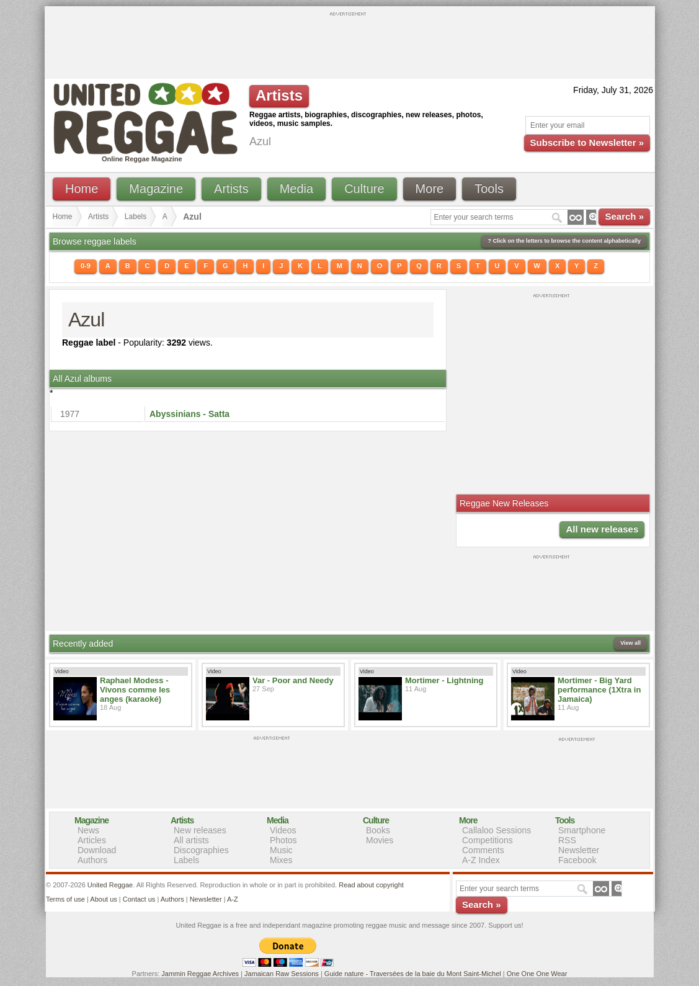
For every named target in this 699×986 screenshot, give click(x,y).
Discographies (201, 850)
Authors (92, 860)
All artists (191, 840)
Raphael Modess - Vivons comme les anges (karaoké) (135, 690)
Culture (364, 188)
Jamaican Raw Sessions (281, 973)
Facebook (577, 860)
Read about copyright (371, 885)
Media (296, 188)
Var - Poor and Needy (293, 680)
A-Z (232, 899)
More (430, 188)
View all (630, 643)
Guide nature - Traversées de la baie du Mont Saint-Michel (412, 973)
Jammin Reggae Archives (200, 973)
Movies (379, 840)
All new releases (602, 529)
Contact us (139, 899)
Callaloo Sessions (496, 830)
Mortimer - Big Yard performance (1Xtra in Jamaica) (599, 690)
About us (103, 899)
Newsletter (578, 850)
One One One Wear (537, 973)
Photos (283, 840)
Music (281, 850)
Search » (624, 216)
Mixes (281, 860)
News (88, 830)
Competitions (487, 840)
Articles (92, 840)
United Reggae (110, 885)
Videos (283, 830)
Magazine (156, 188)
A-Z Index (481, 860)
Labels (135, 216)
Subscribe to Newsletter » (587, 142)
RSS (567, 840)
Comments (483, 850)
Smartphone (581, 830)
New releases (200, 830)
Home (81, 188)
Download (97, 850)
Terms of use (65, 899)
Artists (231, 188)
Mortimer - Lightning (444, 680)
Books (378, 830)
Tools (489, 188)
